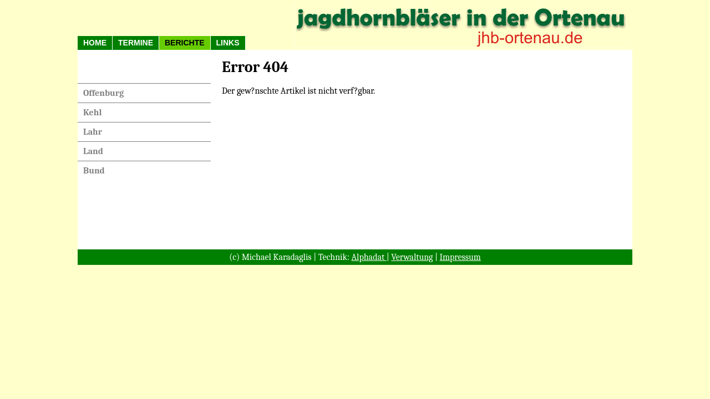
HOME (94, 42)
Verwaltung (412, 257)
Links (228, 42)
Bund (94, 171)
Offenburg (103, 93)
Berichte (185, 42)
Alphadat (369, 257)
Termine (135, 42)
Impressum (460, 257)
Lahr (92, 132)
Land (93, 151)
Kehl (92, 112)
